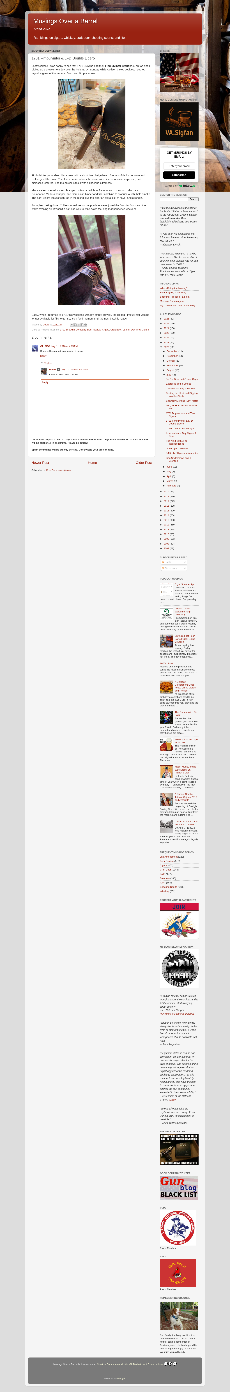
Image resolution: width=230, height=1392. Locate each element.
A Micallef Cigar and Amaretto (182, 453)
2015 (167, 510)
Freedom (165, 878)
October (171, 360)
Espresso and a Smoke (178, 383)
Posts (166, 562)
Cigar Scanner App (185, 584)
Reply (43, 356)
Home (92, 463)
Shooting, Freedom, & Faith (175, 296)
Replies (48, 363)
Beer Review (94, 329)
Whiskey (164, 891)
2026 (167, 318)
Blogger (121, 1378)
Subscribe (179, 174)
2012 (167, 524)
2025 (167, 323)
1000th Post (166, 663)
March (170, 481)
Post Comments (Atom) (59, 470)
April (169, 476)
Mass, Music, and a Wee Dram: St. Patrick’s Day (185, 769)
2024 (167, 328)
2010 (167, 534)
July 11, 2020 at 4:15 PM (64, 346)
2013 (167, 520)
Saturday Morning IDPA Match (182, 400)
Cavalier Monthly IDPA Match (181, 388)
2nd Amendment (169, 856)
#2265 (172, 1099)
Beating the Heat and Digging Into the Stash (182, 394)
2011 (167, 529)
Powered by (179, 185)
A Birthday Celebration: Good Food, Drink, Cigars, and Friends (185, 686)
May (169, 471)
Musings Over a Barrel (65, 21)
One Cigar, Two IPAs (177, 448)
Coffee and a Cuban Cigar (180, 428)
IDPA (162, 882)
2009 (167, 538)
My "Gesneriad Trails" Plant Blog (177, 305)
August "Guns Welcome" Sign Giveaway (183, 611)
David (52, 369)
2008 (167, 543)
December (172, 351)
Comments (169, 568)
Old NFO (45, 346)
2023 (167, 333)
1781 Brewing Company (73, 329)
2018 (167, 496)
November (172, 356)
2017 (167, 501)
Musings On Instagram (172, 301)
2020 (167, 347)
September (173, 365)
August (171, 370)
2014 (167, 515)
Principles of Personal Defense (177, 1013)
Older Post (144, 463)
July (169, 375)
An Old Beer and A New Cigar (182, 379)
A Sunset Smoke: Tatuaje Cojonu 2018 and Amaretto (186, 797)
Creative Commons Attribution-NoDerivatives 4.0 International (137, 1364)
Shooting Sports (168, 887)
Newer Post (40, 463)
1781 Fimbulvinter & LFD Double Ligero (179, 422)
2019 (167, 491)
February (172, 485)
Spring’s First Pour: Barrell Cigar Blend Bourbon (185, 639)
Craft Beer (116, 329)
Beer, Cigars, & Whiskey (173, 292)
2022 (167, 337)
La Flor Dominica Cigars (136, 329)
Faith (162, 874)
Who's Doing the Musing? (173, 288)
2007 (167, 548)
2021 (167, 342)
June (169, 466)
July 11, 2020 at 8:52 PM (74, 369)
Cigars (105, 329)
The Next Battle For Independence (176, 442)
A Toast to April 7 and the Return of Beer (186, 823)
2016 (167, 505)
